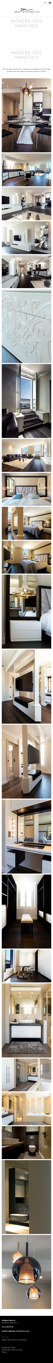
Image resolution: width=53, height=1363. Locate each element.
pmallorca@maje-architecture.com (16, 1331)
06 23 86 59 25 (7, 1327)
